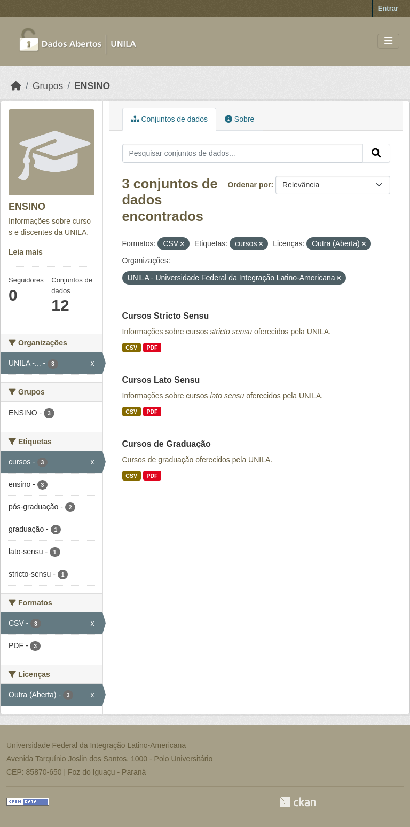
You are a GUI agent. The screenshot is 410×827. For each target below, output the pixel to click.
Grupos (48, 86)
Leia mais (26, 252)
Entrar (388, 8)
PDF (151, 347)
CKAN (298, 802)
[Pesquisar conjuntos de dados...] (243, 153)
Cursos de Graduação (166, 443)
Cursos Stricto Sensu (165, 315)
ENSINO (92, 86)
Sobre (239, 119)
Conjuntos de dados (169, 119)
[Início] (16, 86)
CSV (131, 347)
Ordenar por (249, 184)
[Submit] (376, 153)
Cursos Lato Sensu (161, 379)
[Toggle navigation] (388, 41)
